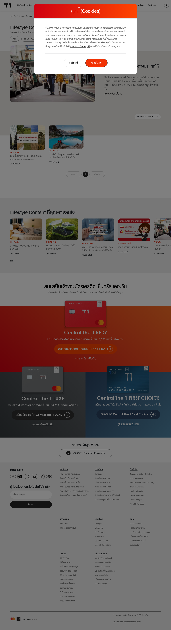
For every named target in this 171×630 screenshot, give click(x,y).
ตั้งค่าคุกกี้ (73, 63)
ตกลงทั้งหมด (96, 63)
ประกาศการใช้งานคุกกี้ (80, 46)
